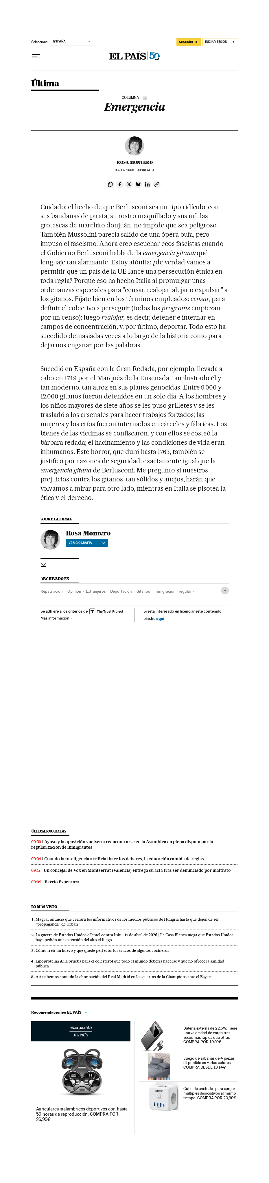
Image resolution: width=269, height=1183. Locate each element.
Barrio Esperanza (62, 882)
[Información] (145, 98)
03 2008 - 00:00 (134, 170)
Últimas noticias (49, 831)
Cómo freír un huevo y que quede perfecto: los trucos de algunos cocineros (102, 950)
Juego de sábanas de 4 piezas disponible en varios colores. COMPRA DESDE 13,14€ (209, 1063)
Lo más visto (44, 906)
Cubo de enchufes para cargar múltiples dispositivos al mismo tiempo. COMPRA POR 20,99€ (209, 1093)
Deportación (121, 591)
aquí (160, 618)
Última (45, 83)
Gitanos (143, 591)
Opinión (74, 591)
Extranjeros (96, 591)
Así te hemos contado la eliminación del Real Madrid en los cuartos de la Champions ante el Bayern (124, 976)
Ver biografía (87, 543)
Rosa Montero (135, 162)
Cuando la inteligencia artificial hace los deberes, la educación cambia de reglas (124, 858)
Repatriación (51, 591)
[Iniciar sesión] (220, 42)
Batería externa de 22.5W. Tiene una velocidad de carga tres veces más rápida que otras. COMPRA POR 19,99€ (210, 1035)
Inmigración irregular (172, 591)
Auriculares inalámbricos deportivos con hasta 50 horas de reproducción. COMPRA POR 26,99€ (82, 1114)
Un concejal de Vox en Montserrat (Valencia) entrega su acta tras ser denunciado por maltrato (137, 870)
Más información (56, 618)
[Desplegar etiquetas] (225, 590)
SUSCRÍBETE (188, 42)
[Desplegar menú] (35, 56)
